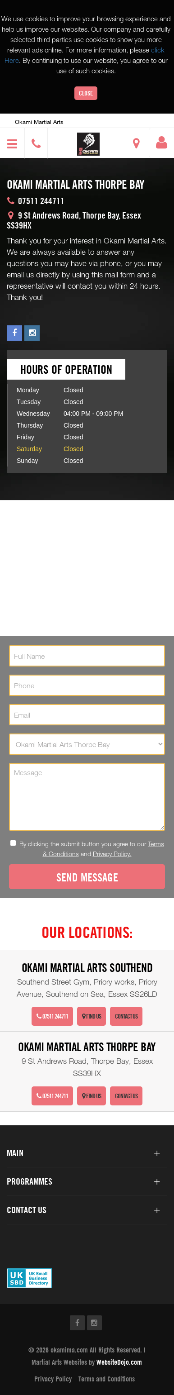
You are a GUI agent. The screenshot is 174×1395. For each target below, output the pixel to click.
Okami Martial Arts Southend (87, 968)
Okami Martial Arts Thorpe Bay (87, 1047)
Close (86, 93)
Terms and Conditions (106, 1378)
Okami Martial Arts (39, 121)
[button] (88, 144)
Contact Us (126, 1016)
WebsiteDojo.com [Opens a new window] (119, 1361)
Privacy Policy (53, 1378)
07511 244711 (52, 1016)
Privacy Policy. (112, 853)
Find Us (91, 1016)
